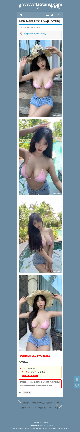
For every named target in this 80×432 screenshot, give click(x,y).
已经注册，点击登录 (30, 376)
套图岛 (23, 27)
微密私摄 (32, 27)
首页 (20, 15)
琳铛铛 (27, 393)
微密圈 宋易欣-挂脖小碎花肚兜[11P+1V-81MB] (39, 408)
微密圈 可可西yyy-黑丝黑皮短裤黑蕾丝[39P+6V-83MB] (43, 403)
